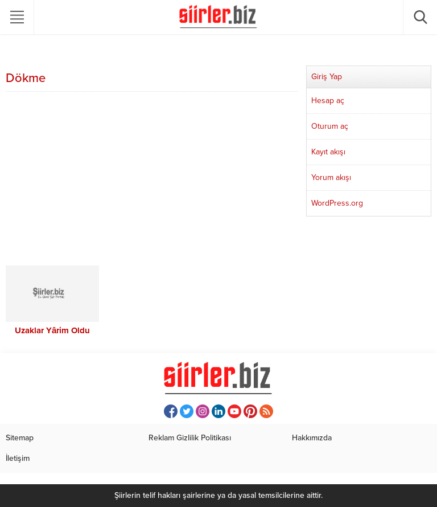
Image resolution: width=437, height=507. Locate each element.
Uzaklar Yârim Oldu (52, 330)
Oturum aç (329, 126)
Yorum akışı (331, 177)
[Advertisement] (152, 180)
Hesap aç (327, 100)
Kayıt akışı (328, 152)
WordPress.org (337, 203)
